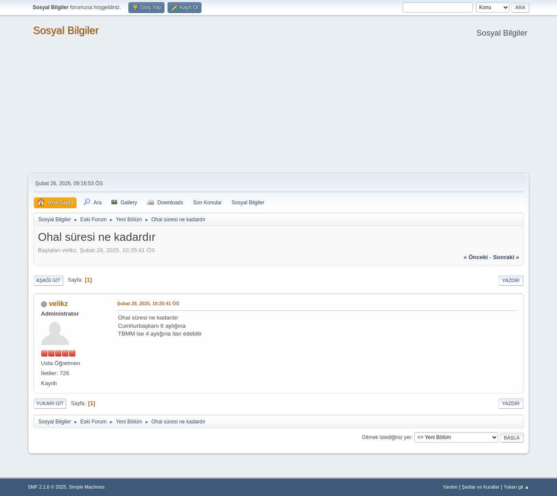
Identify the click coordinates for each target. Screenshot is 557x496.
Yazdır (511, 280)
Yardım (450, 486)
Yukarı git (50, 403)
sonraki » (506, 257)
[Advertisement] (278, 108)
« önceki (476, 257)
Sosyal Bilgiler (66, 30)
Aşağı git (48, 280)
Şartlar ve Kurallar (480, 486)
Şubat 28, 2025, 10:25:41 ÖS (148, 303)
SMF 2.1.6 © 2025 (47, 486)
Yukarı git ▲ (516, 486)
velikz (58, 303)
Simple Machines (86, 486)
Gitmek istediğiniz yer (386, 437)
